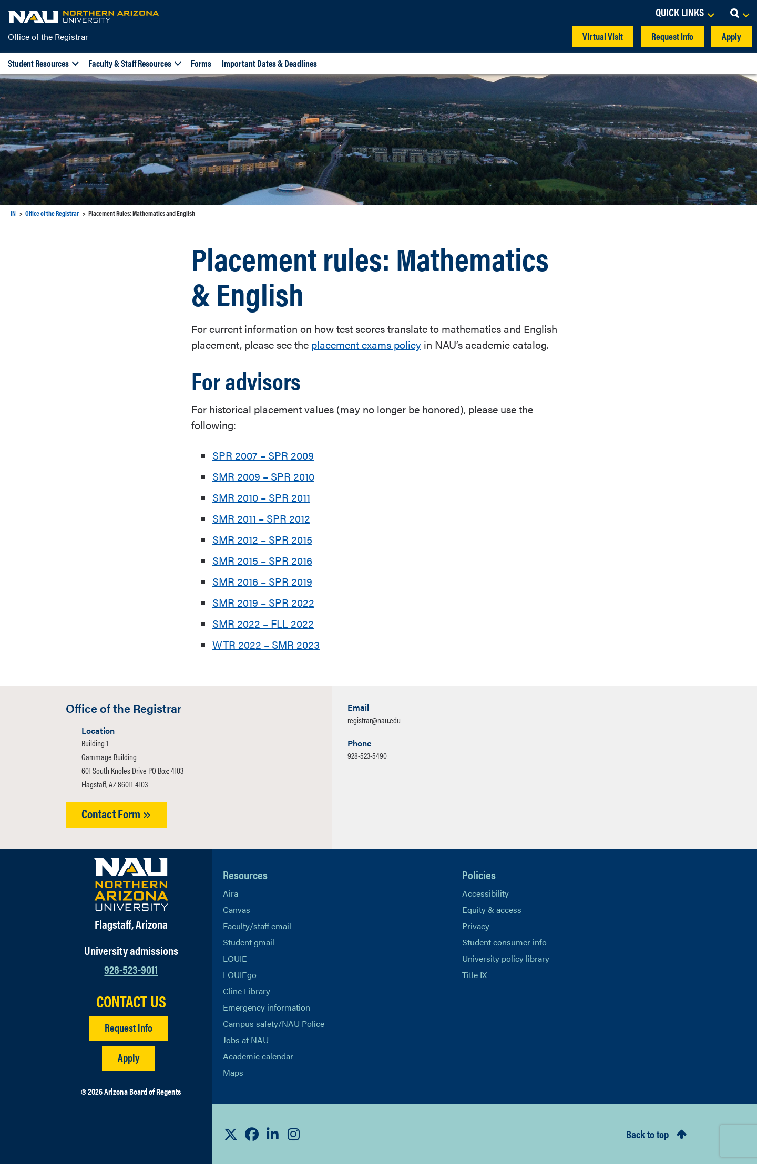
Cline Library (246, 991)
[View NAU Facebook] (251, 1134)
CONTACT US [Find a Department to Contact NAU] (131, 1001)
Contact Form (116, 813)
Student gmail (248, 942)
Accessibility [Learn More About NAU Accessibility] (485, 893)
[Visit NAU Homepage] (131, 884)
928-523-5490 (367, 756)
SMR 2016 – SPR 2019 (262, 581)
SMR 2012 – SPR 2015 (262, 539)
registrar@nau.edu (374, 720)
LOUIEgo (240, 975)
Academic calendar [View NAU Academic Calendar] (258, 1056)
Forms (201, 63)
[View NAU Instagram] (293, 1134)
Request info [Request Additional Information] (128, 1027)
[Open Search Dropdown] (739, 13)
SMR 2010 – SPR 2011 (261, 497)
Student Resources (38, 63)
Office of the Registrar (48, 36)
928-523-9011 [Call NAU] (131, 969)
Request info (672, 36)
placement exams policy (366, 344)
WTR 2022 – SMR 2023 (266, 644)
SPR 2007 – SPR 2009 (263, 455)
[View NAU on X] (230, 1134)
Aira (230, 893)
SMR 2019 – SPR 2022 (263, 602)
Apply (731, 36)
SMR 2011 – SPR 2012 (261, 518)
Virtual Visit (602, 36)
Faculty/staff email (257, 926)
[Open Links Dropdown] (684, 13)
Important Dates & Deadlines (269, 63)
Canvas (236, 909)
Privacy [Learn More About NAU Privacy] (475, 926)
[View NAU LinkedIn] (272, 1134)
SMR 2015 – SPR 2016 (262, 560)
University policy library (505, 958)
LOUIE (235, 958)
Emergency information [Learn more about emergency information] (266, 1007)
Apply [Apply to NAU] (128, 1057)
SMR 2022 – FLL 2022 (263, 623)
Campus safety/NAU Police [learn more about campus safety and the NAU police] (273, 1023)
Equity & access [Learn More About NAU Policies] (491, 909)
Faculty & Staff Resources (129, 63)
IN (13, 213)
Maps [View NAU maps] (233, 1072)
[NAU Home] (84, 16)
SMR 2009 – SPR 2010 (263, 476)
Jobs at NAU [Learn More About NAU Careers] (246, 1040)
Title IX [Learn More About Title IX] (474, 975)
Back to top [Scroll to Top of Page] (647, 1133)
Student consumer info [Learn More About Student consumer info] (504, 942)
